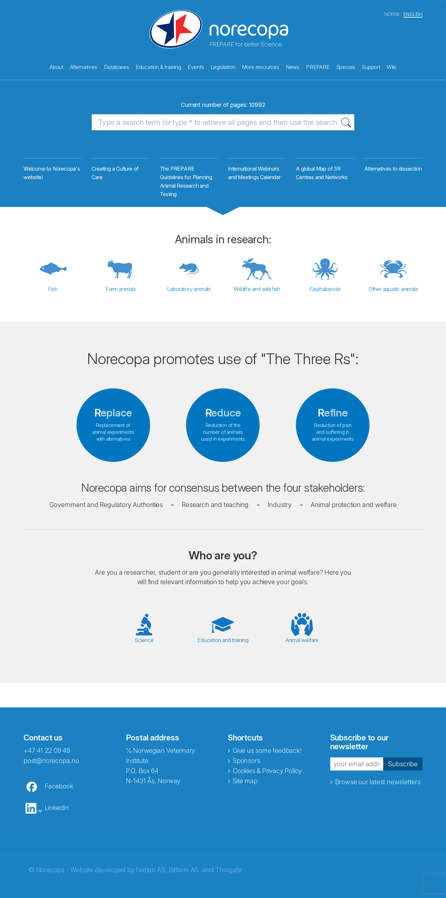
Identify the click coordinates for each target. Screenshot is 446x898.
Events (196, 65)
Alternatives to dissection (393, 176)
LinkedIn (57, 814)
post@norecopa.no (51, 767)
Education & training (158, 65)
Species (345, 65)
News (293, 65)
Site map (245, 787)
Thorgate (228, 876)
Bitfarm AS (183, 876)
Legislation (223, 65)
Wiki (391, 65)
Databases (116, 65)
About (56, 65)
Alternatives (83, 65)
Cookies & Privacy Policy (267, 777)
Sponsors (246, 767)
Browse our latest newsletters (377, 788)
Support (371, 65)
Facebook (59, 792)
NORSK (392, 12)
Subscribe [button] (403, 770)
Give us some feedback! (267, 757)
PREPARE (318, 65)
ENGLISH (412, 12)
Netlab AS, (151, 876)
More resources (260, 65)
